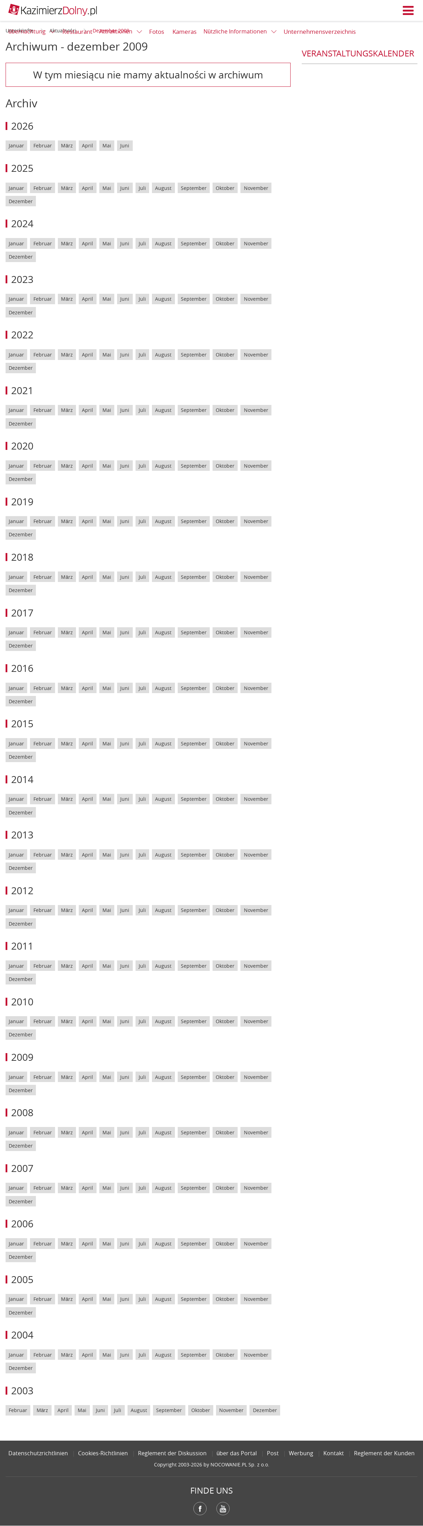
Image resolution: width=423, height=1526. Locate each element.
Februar (42, 145)
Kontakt (333, 1453)
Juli (142, 188)
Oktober (225, 188)
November (256, 188)
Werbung (301, 1453)
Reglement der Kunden (384, 1453)
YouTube (223, 1508)
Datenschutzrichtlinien (38, 1453)
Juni (124, 145)
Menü (408, 10)
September (194, 188)
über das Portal (237, 1453)
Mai (106, 145)
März (67, 145)
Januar (16, 145)
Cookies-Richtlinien (103, 1453)
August (163, 188)
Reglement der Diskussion (172, 1453)
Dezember (21, 201)
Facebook (200, 1508)
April (87, 145)
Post (273, 1453)
